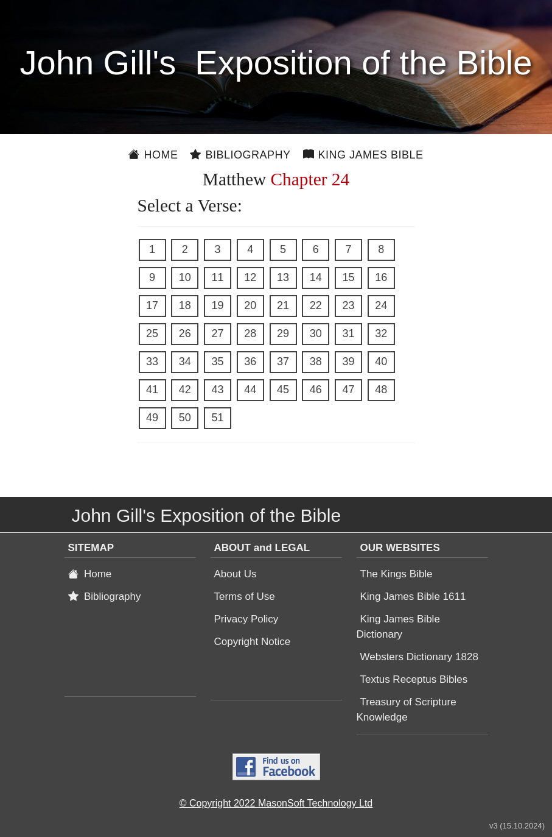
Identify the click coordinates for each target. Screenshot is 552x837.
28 (250, 333)
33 (152, 361)
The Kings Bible (396, 574)
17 (152, 305)
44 (250, 389)
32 (381, 333)
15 (348, 277)
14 (316, 277)
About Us (235, 574)
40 (381, 361)
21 (283, 305)
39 (348, 361)
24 (381, 305)
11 (217, 277)
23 (348, 305)
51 (217, 417)
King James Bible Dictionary (398, 626)
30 (316, 333)
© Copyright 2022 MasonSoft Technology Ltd (276, 803)
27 (217, 333)
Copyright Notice (252, 641)
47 (348, 389)
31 (348, 333)
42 (185, 389)
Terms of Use (244, 596)
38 (316, 361)
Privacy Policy (246, 619)
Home (153, 155)
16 (381, 277)
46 (316, 389)
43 (217, 389)
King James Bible (363, 155)
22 (316, 305)
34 (185, 361)
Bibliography (240, 155)
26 (185, 333)
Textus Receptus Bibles (414, 679)
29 (283, 333)
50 (185, 417)
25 (152, 333)
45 (283, 389)
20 (250, 305)
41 (152, 389)
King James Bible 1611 (413, 596)
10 (185, 277)
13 (283, 277)
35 (217, 361)
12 (250, 277)
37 (283, 361)
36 (250, 361)
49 (152, 417)
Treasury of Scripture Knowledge (406, 709)
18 (185, 305)
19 (217, 305)
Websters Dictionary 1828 (419, 657)
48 (381, 389)
